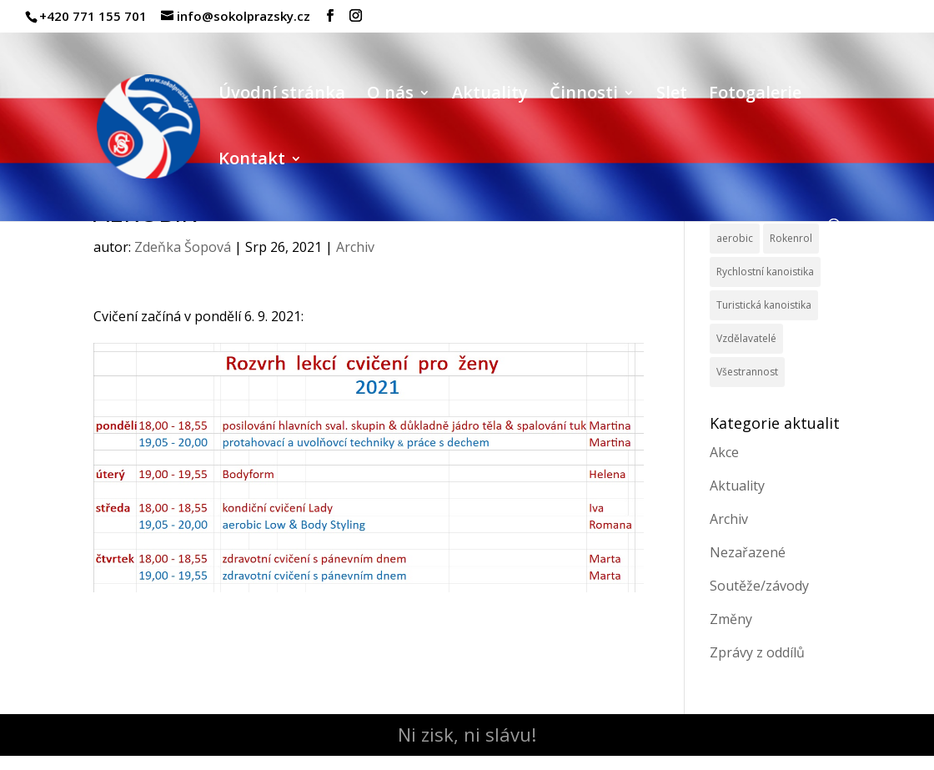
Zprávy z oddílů (757, 652)
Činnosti (584, 95)
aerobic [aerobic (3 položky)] (734, 238)
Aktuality (490, 95)
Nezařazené (748, 552)
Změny (731, 619)
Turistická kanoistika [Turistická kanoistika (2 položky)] (763, 305)
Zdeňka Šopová (182, 247)
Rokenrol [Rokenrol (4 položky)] (791, 238)
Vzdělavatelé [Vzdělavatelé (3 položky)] (746, 338)
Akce (724, 452)
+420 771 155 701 (93, 16)
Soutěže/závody (759, 585)
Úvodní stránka (281, 95)
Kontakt (251, 161)
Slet (671, 95)
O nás (390, 95)
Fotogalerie (755, 95)
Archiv (355, 247)
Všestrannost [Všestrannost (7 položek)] (747, 372)
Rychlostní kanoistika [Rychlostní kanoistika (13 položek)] (765, 271)
